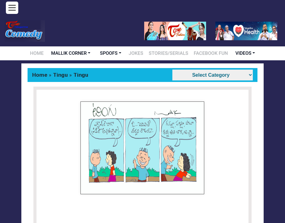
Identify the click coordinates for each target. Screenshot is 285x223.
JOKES (142, 53)
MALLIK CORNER (77, 53)
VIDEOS (233, 53)
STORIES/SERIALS (169, 53)
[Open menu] (12, 8)
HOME (46, 53)
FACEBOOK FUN (204, 53)
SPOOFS (117, 53)
